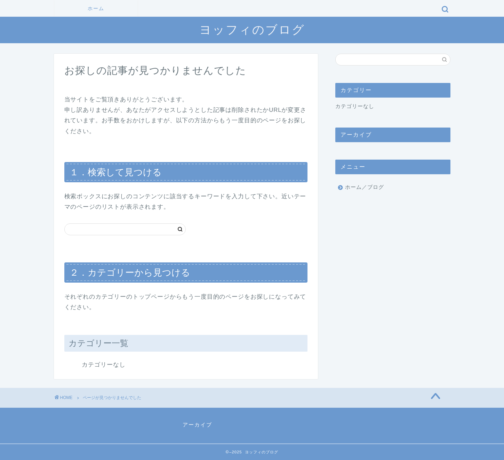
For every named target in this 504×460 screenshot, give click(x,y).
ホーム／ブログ (364, 187)
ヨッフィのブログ (252, 29)
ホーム (96, 8)
